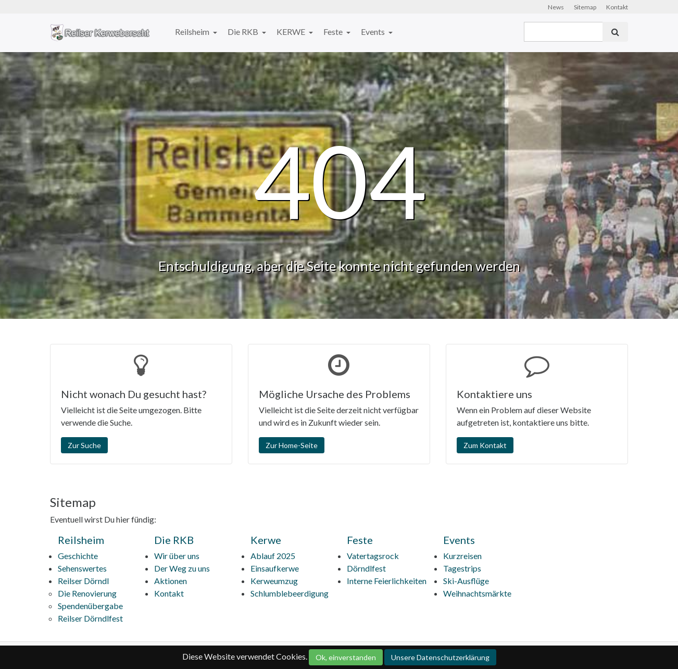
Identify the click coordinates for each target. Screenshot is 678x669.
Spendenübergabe (90, 606)
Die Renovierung (87, 593)
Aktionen (170, 581)
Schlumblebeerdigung (289, 593)
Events (373, 31)
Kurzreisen (462, 556)
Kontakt (617, 7)
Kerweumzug (274, 581)
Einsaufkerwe (274, 568)
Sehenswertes (82, 568)
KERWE (292, 31)
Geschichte (78, 556)
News (556, 7)
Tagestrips (462, 568)
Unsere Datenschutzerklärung (440, 657)
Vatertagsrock (373, 556)
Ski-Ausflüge (466, 581)
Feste (333, 31)
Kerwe (265, 540)
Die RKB (244, 31)
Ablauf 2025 (272, 556)
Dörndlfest (366, 568)
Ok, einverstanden (346, 657)
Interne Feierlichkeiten (386, 581)
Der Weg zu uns (182, 568)
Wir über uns (176, 556)
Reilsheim (193, 31)
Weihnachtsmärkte (477, 593)
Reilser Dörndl (83, 581)
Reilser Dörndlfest (90, 618)
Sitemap (585, 7)
